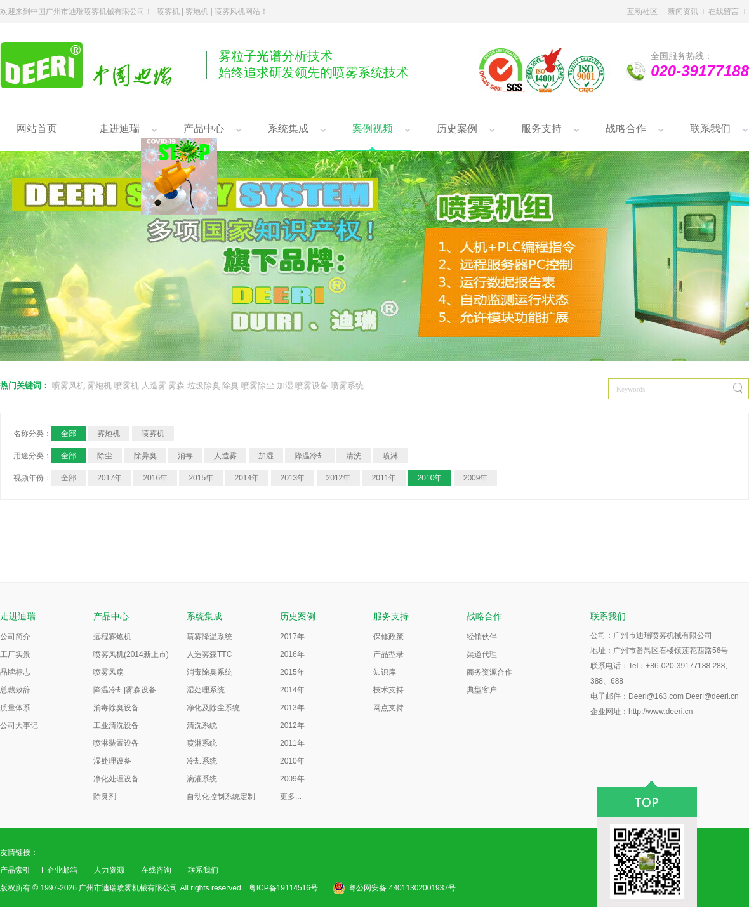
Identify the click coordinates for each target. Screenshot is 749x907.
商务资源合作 (489, 672)
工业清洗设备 (116, 725)
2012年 (338, 477)
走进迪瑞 (119, 128)
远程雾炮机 (112, 636)
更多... (291, 796)
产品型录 (388, 654)
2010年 (430, 477)
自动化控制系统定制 (221, 796)
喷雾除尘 (257, 385)
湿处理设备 (112, 761)
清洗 (353, 455)
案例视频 (372, 128)
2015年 (201, 477)
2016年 (155, 477)
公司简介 (15, 636)
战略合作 (626, 128)
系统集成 (288, 128)
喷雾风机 (68, 385)
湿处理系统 (206, 689)
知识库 (384, 672)
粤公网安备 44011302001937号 (402, 888)
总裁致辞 (15, 689)
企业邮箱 (62, 870)
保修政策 (388, 636)
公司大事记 (19, 725)
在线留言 (723, 11)
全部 (68, 433)
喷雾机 (126, 385)
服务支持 (541, 128)
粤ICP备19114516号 (283, 888)
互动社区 (642, 11)
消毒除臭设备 (116, 707)
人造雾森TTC (209, 654)
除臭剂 (104, 796)
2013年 (293, 477)
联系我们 (710, 128)
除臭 (230, 385)
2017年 (109, 477)
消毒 (185, 455)
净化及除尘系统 (213, 707)
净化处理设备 (116, 778)
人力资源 (109, 870)
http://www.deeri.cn (660, 711)
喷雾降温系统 (209, 636)
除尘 (104, 455)
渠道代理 (482, 654)
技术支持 (388, 689)
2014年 (246, 477)
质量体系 (15, 707)
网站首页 (37, 128)
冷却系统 (202, 761)
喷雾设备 (311, 385)
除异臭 (145, 455)
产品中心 (203, 128)
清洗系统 (202, 725)
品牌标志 (15, 672)
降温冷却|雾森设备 (124, 689)
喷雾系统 (347, 385)
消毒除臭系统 (209, 672)
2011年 (384, 477)
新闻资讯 (683, 11)
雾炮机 (99, 385)
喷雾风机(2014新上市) (131, 654)
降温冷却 (310, 455)
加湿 (285, 385)
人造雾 (154, 385)
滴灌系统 (202, 778)
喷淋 (390, 455)
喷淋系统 (202, 743)
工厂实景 (15, 654)
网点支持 (388, 707)
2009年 (475, 477)
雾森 (176, 385)
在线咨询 (156, 870)
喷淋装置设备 (116, 743)
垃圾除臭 (203, 385)
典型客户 (482, 689)
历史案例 (457, 128)
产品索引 (15, 870)
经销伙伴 (482, 636)
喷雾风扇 (108, 672)
